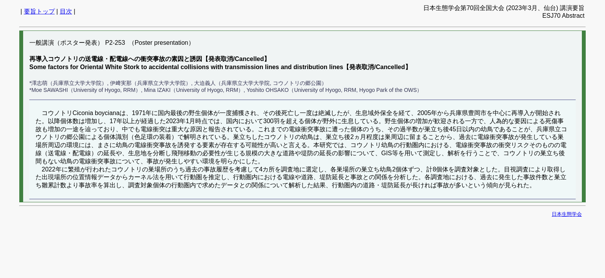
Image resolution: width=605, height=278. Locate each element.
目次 (66, 11)
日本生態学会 (567, 214)
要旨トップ (39, 11)
